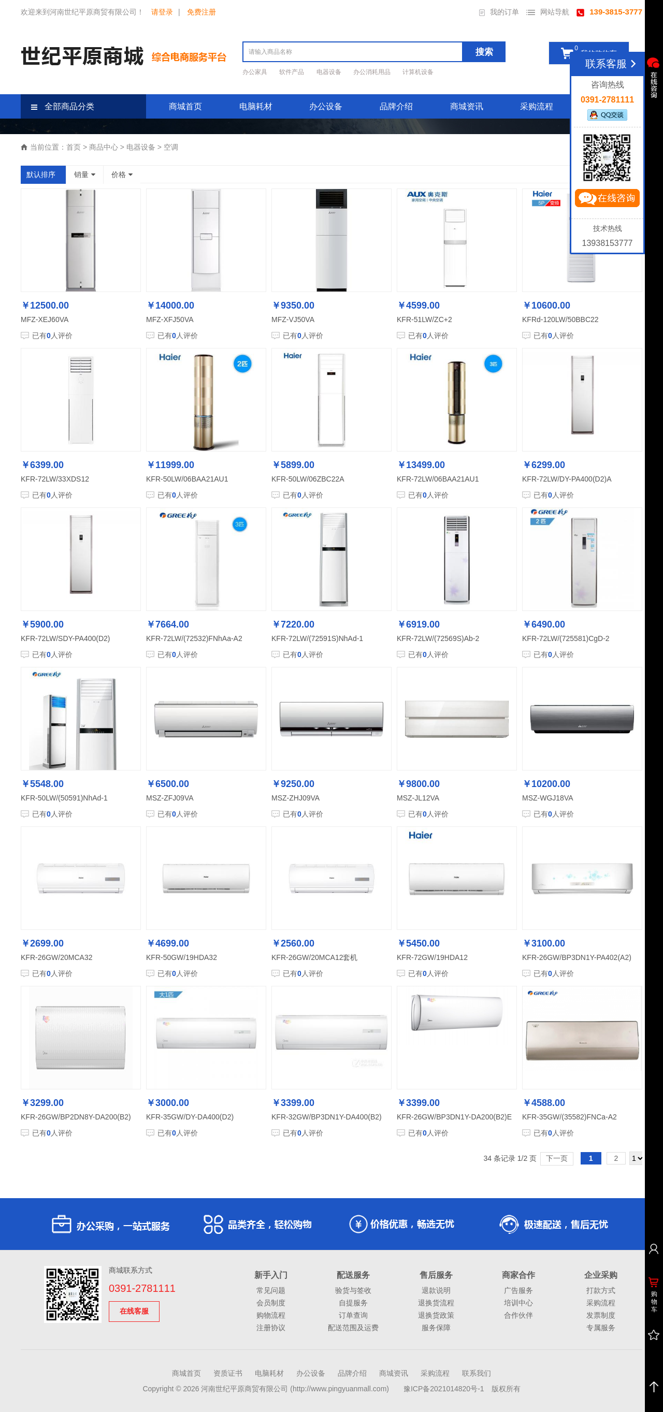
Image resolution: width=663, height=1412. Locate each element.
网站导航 (547, 12)
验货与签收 (353, 1290)
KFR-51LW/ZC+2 (424, 319)
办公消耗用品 (372, 72)
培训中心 (518, 1303)
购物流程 (270, 1315)
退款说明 (436, 1290)
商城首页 (185, 106)
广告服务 (518, 1290)
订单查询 (353, 1315)
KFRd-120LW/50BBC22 (560, 319)
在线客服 (134, 1311)
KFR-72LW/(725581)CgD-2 (566, 638)
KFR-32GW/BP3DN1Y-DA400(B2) (326, 1117)
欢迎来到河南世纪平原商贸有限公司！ (82, 12)
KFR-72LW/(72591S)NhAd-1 (317, 638)
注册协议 (270, 1327)
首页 (73, 147)
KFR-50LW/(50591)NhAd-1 (64, 798)
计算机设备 (418, 72)
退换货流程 (436, 1303)
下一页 (557, 1158)
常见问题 (270, 1290)
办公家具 (255, 72)
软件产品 (292, 72)
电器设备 (329, 72)
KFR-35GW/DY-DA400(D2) (190, 1117)
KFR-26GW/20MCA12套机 (314, 957)
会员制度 (270, 1303)
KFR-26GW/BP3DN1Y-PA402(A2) (576, 957)
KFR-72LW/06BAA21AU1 (438, 479)
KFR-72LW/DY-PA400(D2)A (566, 479)
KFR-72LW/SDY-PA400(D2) (65, 638)
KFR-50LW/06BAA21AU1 (187, 479)
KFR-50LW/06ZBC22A (307, 479)
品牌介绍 (396, 106)
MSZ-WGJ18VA (547, 798)
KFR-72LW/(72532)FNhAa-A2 (194, 638)
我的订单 (499, 12)
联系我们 (476, 1373)
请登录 (162, 12)
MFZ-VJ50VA (292, 319)
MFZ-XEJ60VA (44, 319)
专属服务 (600, 1327)
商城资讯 (466, 106)
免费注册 (201, 12)
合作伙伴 (518, 1315)
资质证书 (227, 1373)
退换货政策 (436, 1315)
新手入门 (270, 1275)
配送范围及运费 (353, 1327)
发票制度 (600, 1315)
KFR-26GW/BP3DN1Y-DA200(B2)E (454, 1117)
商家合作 (518, 1275)
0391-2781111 (142, 1288)
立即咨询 (607, 200)
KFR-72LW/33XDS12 (55, 479)
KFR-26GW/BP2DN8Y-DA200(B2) (76, 1117)
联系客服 (612, 63)
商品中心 (103, 147)
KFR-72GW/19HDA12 (432, 957)
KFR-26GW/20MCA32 (56, 957)
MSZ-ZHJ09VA (295, 798)
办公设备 (325, 106)
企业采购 (600, 1275)
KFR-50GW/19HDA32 (181, 957)
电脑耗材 (255, 106)
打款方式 (600, 1290)
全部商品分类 (62, 106)
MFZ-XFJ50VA (170, 319)
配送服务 (353, 1275)
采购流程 (536, 106)
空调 (171, 147)
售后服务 (436, 1275)
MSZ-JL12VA (418, 798)
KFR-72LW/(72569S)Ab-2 (438, 638)
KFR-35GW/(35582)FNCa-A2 (569, 1117)
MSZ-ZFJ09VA (170, 798)
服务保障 (436, 1327)
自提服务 (353, 1303)
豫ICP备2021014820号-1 (443, 1389)
